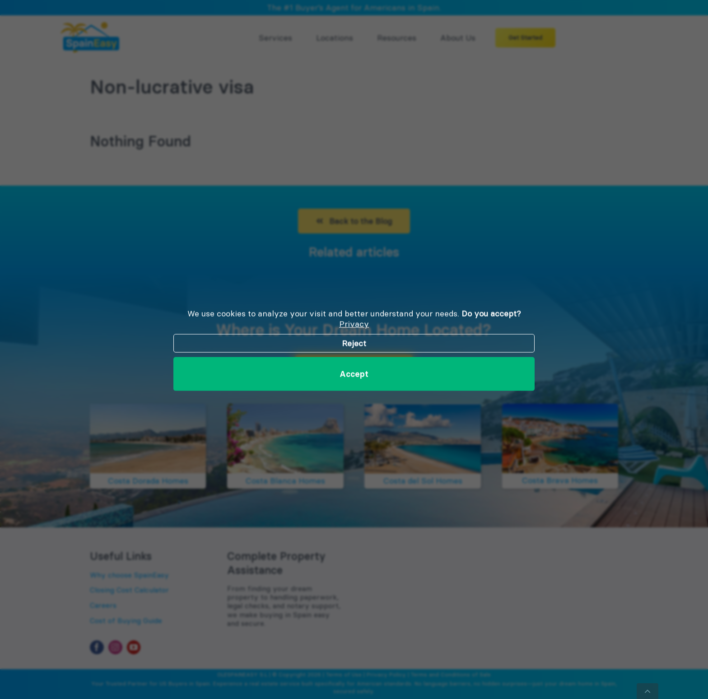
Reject (354, 343)
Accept (354, 373)
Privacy (354, 324)
